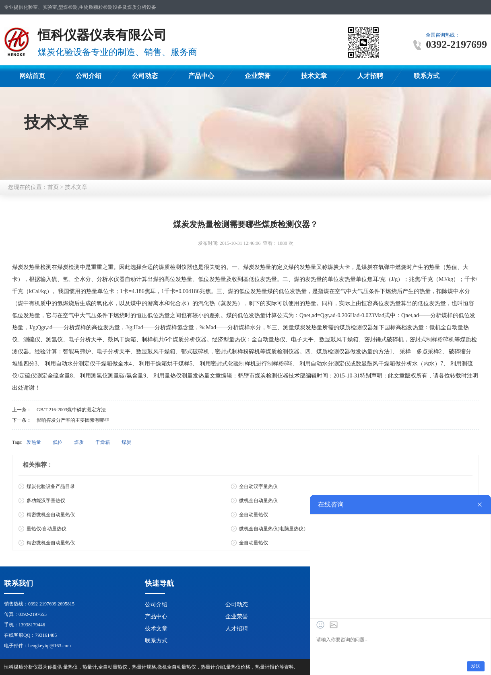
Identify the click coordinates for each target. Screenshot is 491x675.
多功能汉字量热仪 (46, 500)
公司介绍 (88, 75)
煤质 (79, 442)
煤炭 (126, 442)
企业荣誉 (257, 75)
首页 (53, 187)
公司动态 (145, 75)
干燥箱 (102, 442)
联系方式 (426, 75)
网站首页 (32, 75)
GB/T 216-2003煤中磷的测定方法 (71, 409)
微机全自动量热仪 (258, 500)
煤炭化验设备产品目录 (51, 486)
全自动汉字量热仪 (258, 486)
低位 (57, 442)
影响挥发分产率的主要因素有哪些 (73, 420)
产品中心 (201, 75)
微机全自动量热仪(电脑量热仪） (273, 528)
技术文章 (314, 75)
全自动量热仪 (253, 514)
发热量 (34, 442)
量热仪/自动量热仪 (46, 528)
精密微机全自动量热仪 (51, 514)
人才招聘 (370, 75)
